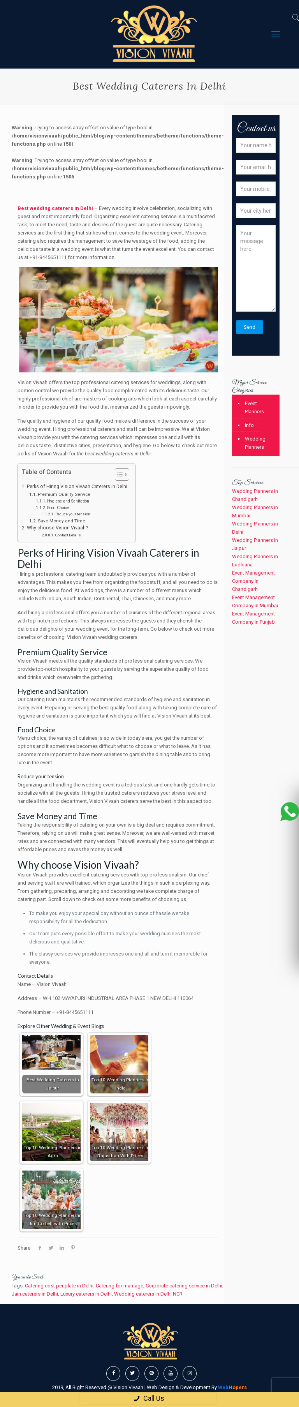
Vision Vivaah (104, 865)
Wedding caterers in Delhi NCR (148, 1294)
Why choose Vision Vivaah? (57, 528)
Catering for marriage (119, 1286)
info (249, 425)
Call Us (148, 1398)
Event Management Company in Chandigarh (253, 581)
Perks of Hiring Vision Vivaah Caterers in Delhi (77, 486)
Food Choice (58, 507)
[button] (118, 475)
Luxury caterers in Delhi (86, 1294)
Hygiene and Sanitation (68, 501)
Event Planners (254, 407)
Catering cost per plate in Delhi (59, 1286)
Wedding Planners (255, 443)
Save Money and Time (62, 521)
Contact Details (68, 535)
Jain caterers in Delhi (35, 1294)
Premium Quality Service (64, 494)
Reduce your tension (72, 514)
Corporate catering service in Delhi (184, 1286)
